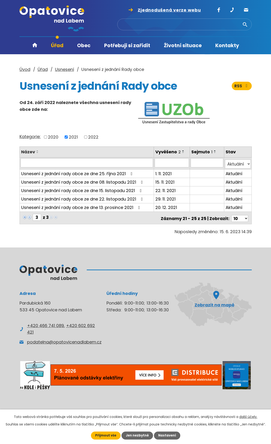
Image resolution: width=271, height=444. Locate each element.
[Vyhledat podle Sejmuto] (207, 162)
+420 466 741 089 (45, 323)
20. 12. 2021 (166, 206)
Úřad (57, 45)
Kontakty (227, 45)
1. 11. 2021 (164, 172)
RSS (241, 86)
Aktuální (234, 172)
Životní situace (183, 45)
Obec (83, 45)
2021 (73, 137)
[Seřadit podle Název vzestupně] (37, 151)
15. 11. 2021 (165, 181)
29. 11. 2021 (166, 198)
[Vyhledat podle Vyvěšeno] (172, 162)
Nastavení (168, 435)
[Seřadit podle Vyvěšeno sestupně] (183, 153)
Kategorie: (30, 136)
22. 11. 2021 (166, 189)
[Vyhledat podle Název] (86, 162)
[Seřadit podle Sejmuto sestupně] (215, 153)
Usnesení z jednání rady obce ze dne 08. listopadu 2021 (83, 181)
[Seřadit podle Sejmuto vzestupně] (215, 151)
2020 (53, 137)
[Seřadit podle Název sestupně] (37, 153)
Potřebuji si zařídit (127, 45)
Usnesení (64, 69)
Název (28, 152)
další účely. (248, 416)
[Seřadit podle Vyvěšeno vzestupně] (183, 151)
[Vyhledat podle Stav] (238, 162)
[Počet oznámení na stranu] (239, 215)
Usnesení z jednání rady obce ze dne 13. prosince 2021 (81, 206)
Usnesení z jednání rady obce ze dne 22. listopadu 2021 (83, 198)
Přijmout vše (104, 435)
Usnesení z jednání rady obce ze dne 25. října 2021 (77, 172)
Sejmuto (202, 152)
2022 (93, 137)
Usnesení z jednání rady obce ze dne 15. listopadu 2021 (82, 189)
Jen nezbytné (137, 435)
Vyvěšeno (168, 152)
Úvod (34, 45)
